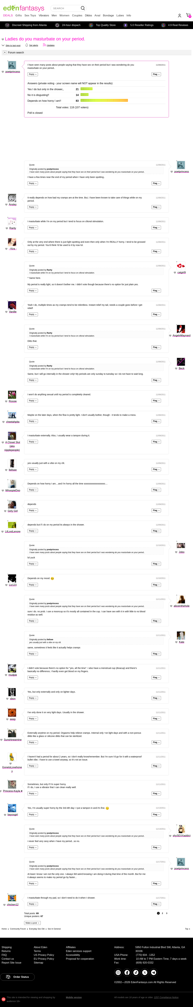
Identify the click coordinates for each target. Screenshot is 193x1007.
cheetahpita (12, 421)
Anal (97, 15)
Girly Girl (13, 511)
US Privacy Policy (44, 955)
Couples (77, 15)
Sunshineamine (13, 739)
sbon (13, 698)
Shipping (7, 947)
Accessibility (73, 955)
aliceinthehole (181, 606)
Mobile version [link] (74, 997)
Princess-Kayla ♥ (13, 791)
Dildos (88, 15)
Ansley (13, 204)
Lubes (120, 15)
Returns (6, 951)
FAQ (4, 955)
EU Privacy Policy (44, 958)
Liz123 (13, 585)
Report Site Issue (11, 962)
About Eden (40, 947)
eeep (13, 719)
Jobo (181, 552)
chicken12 (12, 904)
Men (54, 15)
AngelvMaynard (181, 335)
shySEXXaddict (181, 835)
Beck (181, 368)
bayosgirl (13, 814)
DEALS (8, 15)
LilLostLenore (12, 531)
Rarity (12, 228)
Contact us (8, 958)
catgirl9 (181, 272)
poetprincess (12, 71)
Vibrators (44, 15)
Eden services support (78, 951)
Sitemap (38, 962)
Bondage (108, 15)
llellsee (13, 470)
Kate (181, 642)
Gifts (18, 15)
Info (128, 15)
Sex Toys (30, 15)
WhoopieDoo (12, 490)
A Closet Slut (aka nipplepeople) (12, 446)
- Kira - (13, 248)
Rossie (13, 401)
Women (64, 15)
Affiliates (71, 947)
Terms (37, 951)
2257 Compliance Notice (166, 997)
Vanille (13, 311)
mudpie (13, 675)
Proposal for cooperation (80, 958)
